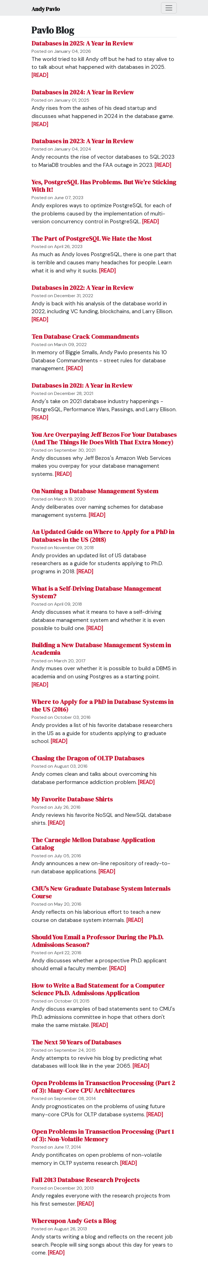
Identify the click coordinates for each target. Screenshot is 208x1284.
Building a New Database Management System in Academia (101, 649)
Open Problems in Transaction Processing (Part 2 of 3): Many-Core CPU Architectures (103, 1087)
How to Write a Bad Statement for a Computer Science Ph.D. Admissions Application (98, 989)
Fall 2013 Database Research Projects (85, 1180)
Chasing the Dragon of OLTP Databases (88, 758)
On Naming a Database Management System (95, 491)
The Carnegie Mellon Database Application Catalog (93, 844)
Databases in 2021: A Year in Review (82, 385)
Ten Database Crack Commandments (85, 336)
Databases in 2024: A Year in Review (83, 92)
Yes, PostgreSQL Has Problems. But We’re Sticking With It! (104, 186)
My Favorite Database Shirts (72, 799)
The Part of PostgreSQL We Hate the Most (92, 238)
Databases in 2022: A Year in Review (83, 287)
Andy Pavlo (46, 9)
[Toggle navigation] (169, 7)
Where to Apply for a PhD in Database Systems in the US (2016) (102, 705)
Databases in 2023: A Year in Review (83, 141)
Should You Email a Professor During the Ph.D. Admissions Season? (98, 941)
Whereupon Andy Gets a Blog (74, 1221)
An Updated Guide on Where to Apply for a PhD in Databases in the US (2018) (103, 536)
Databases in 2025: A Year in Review (82, 43)
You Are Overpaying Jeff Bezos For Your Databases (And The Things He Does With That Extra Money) (104, 438)
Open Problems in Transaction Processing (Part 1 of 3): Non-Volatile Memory (103, 1135)
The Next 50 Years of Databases (76, 1042)
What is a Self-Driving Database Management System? (96, 592)
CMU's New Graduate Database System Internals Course (101, 892)
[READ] (40, 75)
